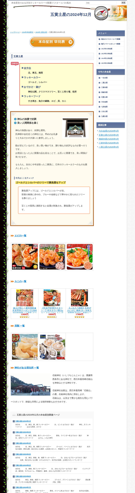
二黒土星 (104, 83)
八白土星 (104, 111)
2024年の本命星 (106, 58)
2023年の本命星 (106, 54)
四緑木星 (104, 92)
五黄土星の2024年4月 (23, 454)
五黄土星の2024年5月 (23, 465)
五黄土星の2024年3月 (23, 443)
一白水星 (104, 78)
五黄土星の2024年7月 (23, 487)
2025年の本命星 (106, 63)
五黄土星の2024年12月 (70, 14)
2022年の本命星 (106, 49)
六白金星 (104, 102)
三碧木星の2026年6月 (109, 143)
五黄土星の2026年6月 (109, 135)
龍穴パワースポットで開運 (110, 44)
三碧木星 (104, 87)
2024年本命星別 (27, 32)
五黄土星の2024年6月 (23, 476)
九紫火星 (104, 116)
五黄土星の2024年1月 (23, 421)
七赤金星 (104, 107)
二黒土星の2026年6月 (109, 147)
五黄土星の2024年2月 (23, 432)
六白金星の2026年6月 (109, 131)
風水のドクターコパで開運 (110, 39)
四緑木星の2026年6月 (109, 139)
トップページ (15, 32)
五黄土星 (104, 97)
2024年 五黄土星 (41, 32)
